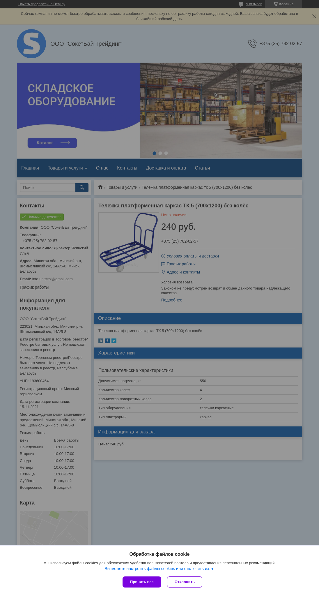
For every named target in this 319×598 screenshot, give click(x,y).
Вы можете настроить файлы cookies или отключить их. (157, 568)
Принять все (142, 582)
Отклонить (185, 582)
